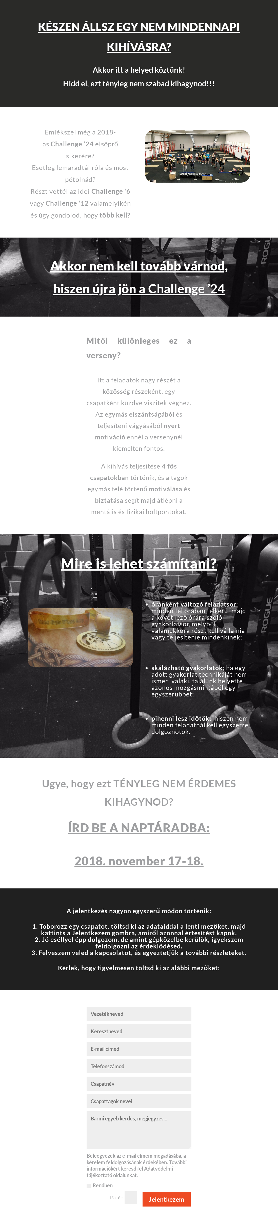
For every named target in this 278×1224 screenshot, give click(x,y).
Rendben (100, 1185)
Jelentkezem (166, 1199)
